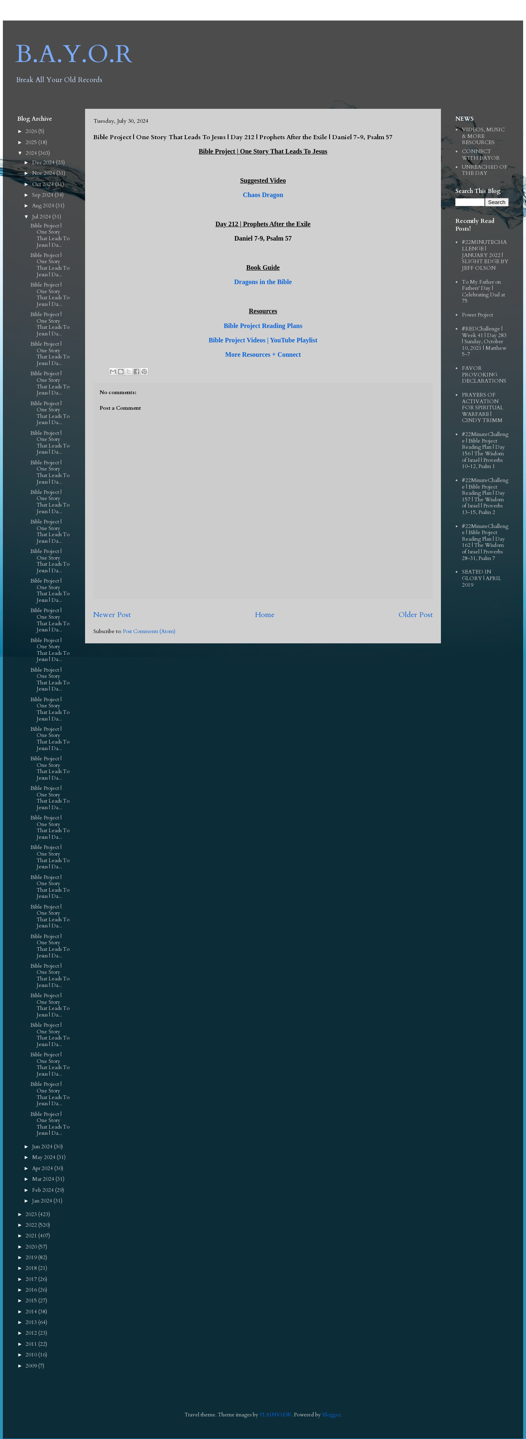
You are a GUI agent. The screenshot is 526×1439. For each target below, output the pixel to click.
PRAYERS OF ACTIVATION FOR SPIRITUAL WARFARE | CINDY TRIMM (482, 407)
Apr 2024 (43, 1168)
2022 (31, 1225)
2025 (31, 142)
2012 (31, 1333)
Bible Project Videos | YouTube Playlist (263, 340)
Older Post (416, 615)
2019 (31, 1257)
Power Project (477, 315)
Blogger (331, 1414)
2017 (31, 1279)
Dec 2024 (44, 162)
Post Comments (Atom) (149, 631)
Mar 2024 (43, 1179)
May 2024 (44, 1157)
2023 (31, 1214)
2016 (31, 1290)
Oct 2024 (43, 184)
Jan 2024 (42, 1201)
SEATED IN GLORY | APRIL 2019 (481, 578)
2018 (31, 1268)
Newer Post (112, 615)
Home (265, 615)
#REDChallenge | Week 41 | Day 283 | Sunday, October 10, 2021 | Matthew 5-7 (484, 341)
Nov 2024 (44, 173)
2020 (31, 1247)
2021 (31, 1235)
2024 (31, 153)
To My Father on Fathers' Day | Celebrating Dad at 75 (483, 291)
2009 (31, 1366)
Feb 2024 (43, 1190)
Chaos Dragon (263, 194)
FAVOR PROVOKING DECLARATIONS (484, 375)
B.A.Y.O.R (73, 54)
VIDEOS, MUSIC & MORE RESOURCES (483, 136)
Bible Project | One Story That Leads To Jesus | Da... (49, 235)
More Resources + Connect (263, 354)
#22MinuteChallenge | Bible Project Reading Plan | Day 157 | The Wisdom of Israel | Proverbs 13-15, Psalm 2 (485, 496)
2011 (31, 1344)
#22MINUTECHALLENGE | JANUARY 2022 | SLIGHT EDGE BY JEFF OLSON (485, 255)
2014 (31, 1311)
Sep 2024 (43, 195)
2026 (31, 131)
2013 (31, 1322)
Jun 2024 (43, 1146)
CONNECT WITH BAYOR (481, 155)
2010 (31, 1355)
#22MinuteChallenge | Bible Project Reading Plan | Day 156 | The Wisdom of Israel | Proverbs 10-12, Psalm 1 (485, 450)
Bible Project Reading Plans (263, 325)
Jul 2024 (42, 216)
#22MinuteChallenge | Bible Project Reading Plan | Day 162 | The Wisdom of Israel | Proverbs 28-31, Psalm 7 (485, 542)
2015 (31, 1300)
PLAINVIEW (275, 1414)
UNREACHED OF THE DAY (485, 170)
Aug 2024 (43, 205)
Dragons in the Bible (263, 281)
